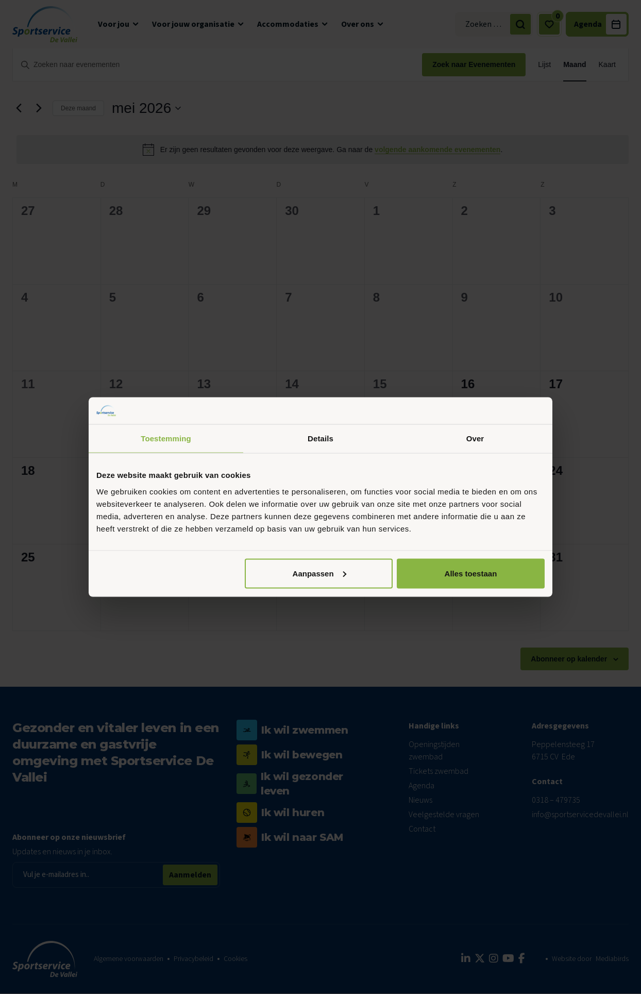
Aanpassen (319, 573)
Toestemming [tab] (166, 438)
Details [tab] (320, 438)
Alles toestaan (471, 573)
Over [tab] (475, 438)
